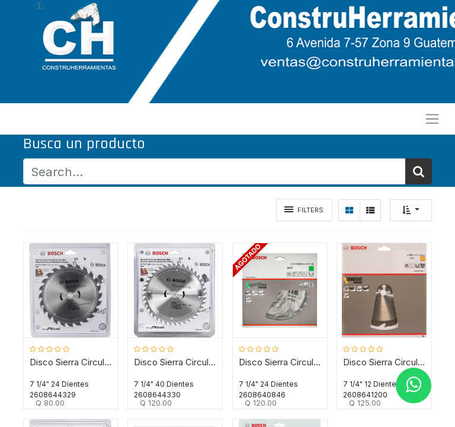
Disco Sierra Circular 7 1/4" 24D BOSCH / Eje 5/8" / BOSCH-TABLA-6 (280, 362)
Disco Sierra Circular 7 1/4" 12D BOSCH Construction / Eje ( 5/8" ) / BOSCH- (384, 362)
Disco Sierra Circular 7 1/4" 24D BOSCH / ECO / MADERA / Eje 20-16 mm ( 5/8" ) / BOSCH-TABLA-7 (71, 362)
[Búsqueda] (418, 171)
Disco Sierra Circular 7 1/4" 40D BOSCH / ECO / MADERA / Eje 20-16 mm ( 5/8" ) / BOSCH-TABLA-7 (175, 362)
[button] (411, 210)
